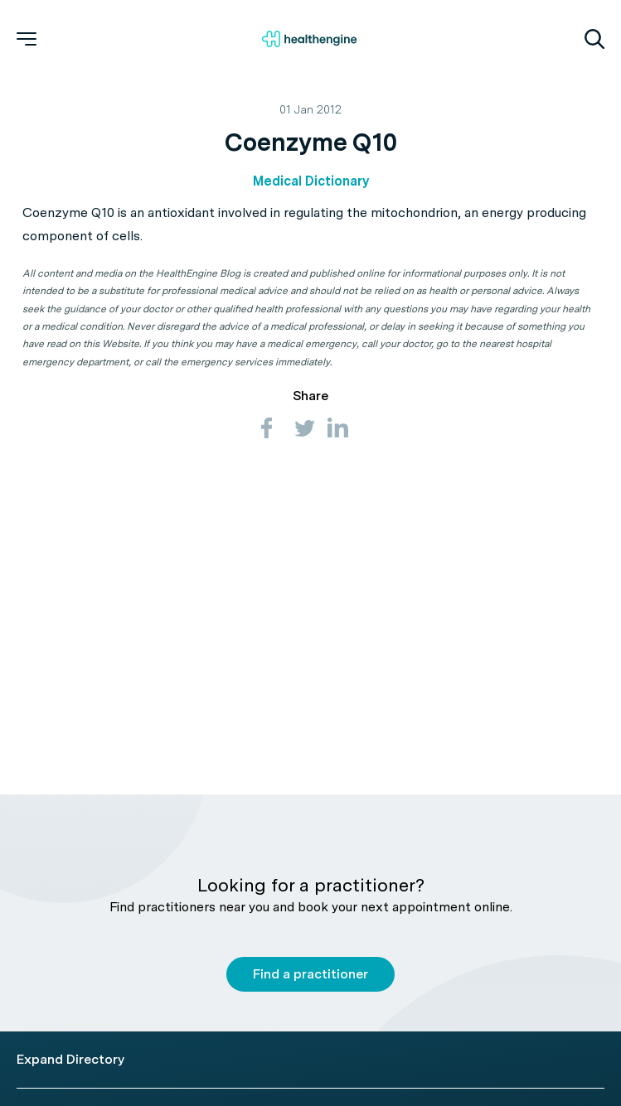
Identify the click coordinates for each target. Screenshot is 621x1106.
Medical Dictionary (311, 181)
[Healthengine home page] (309, 39)
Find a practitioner (310, 974)
